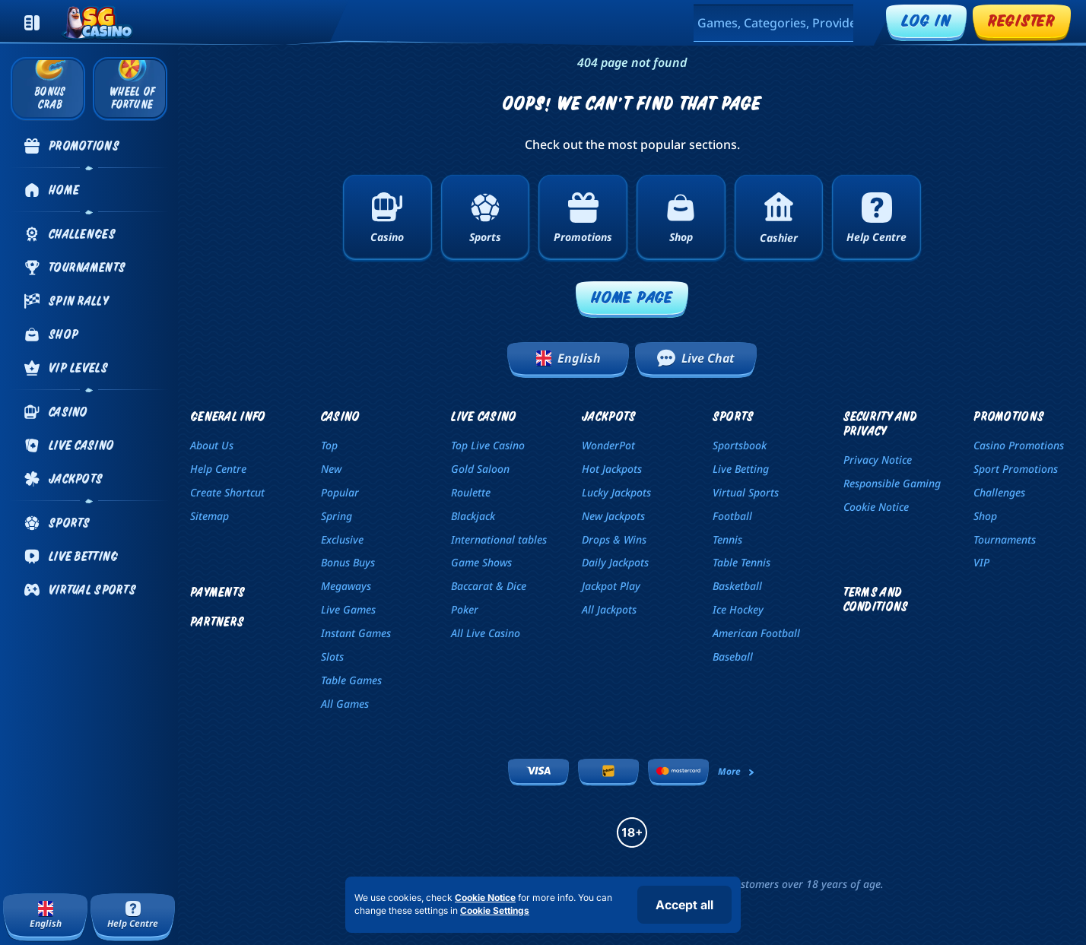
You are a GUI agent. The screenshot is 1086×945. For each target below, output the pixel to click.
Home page (632, 297)
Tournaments (1004, 539)
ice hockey (738, 609)
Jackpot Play (611, 586)
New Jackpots (613, 516)
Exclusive (342, 539)
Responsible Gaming (892, 483)
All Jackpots (609, 609)
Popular (340, 492)
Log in (926, 20)
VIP (981, 562)
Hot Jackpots (612, 468)
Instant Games (356, 633)
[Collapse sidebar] (32, 23)
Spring (336, 516)
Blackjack (473, 516)
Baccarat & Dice (488, 586)
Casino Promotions (1018, 445)
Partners (217, 621)
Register (1022, 20)
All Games (345, 703)
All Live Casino (485, 633)
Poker (464, 609)
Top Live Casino (488, 445)
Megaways (346, 586)
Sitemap (209, 516)
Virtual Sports (746, 492)
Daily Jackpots (615, 562)
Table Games (351, 680)
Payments (217, 592)
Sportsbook (740, 445)
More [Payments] (737, 771)
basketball (737, 586)
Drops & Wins (614, 539)
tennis (727, 539)
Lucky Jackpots (616, 492)
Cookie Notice (876, 506)
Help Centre (218, 468)
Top (329, 445)
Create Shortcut (227, 492)
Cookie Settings (494, 910)
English (568, 358)
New (331, 468)
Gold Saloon (480, 468)
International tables (499, 539)
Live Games (348, 609)
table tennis (741, 562)
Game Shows (481, 562)
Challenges (999, 492)
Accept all (684, 904)
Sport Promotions (1015, 468)
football (732, 516)
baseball (733, 656)
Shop (985, 516)
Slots (332, 656)
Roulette (471, 492)
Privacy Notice (877, 459)
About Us (211, 445)
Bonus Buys (348, 562)
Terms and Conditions (876, 599)
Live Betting (741, 468)
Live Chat (696, 358)
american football (756, 633)
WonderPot (608, 445)
